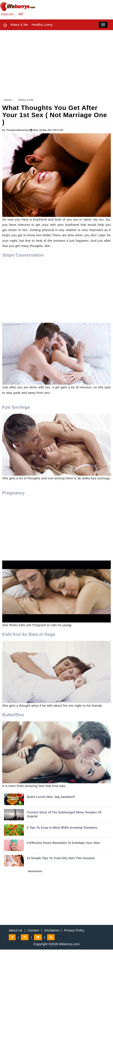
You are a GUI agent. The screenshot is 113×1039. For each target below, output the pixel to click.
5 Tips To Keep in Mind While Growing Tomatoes (62, 827)
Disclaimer (52, 930)
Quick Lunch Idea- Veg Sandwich (51, 797)
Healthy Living (42, 24)
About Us (15, 930)
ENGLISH (7, 14)
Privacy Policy (74, 930)
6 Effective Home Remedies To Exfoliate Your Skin (63, 843)
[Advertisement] (56, 62)
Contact (33, 930)
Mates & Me (19, 24)
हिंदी (21, 14)
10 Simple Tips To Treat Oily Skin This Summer (61, 858)
